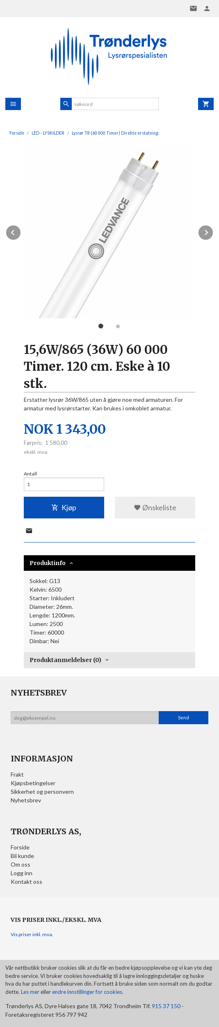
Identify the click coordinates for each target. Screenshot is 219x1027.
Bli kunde (22, 855)
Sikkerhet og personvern (42, 791)
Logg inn (21, 872)
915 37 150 (166, 1005)
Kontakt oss (26, 881)
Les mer (31, 992)
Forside (16, 133)
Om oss (20, 864)
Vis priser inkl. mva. (32, 934)
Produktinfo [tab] (48, 563)
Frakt (17, 774)
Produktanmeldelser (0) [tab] (65, 660)
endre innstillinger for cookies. (87, 992)
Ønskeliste (155, 507)
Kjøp (63, 507)
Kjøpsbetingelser (33, 782)
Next (213, 231)
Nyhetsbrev (26, 800)
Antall (30, 474)
